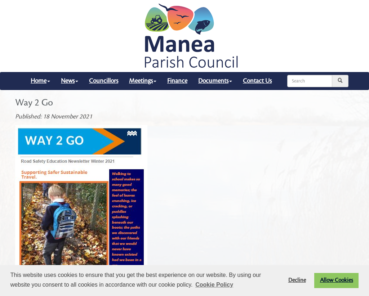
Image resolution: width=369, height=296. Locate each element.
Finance (177, 80)
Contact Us (257, 80)
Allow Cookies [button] (336, 280)
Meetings (142, 80)
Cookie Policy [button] (214, 285)
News (69, 80)
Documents (215, 80)
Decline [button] (297, 280)
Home (40, 80)
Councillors (103, 80)
